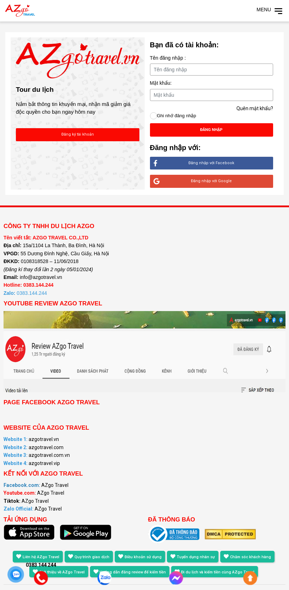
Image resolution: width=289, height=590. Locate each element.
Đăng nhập (211, 129)
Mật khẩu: (161, 83)
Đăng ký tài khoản (77, 134)
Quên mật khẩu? (254, 108)
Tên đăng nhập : (168, 58)
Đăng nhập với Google (192, 181)
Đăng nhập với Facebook (194, 163)
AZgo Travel (36, 485)
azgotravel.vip (32, 463)
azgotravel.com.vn (37, 455)
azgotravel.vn (31, 439)
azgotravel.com (34, 447)
